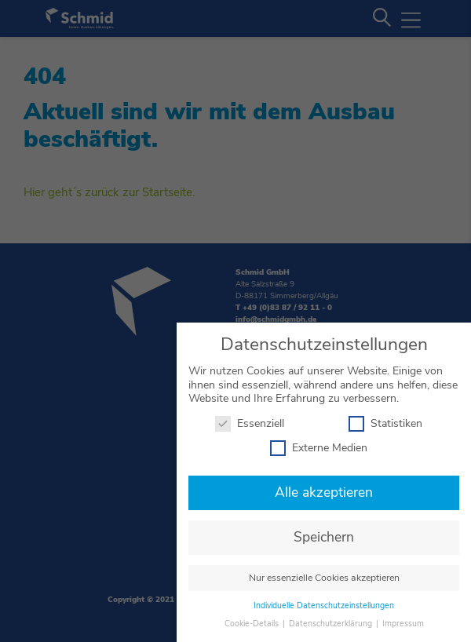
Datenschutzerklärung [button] (331, 619)
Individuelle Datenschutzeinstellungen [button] (324, 601)
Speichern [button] (324, 532)
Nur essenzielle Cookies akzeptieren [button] (324, 573)
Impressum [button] (403, 619)
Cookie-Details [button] (253, 619)
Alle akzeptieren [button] (324, 488)
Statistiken (385, 418)
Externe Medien (318, 443)
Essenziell (249, 418)
